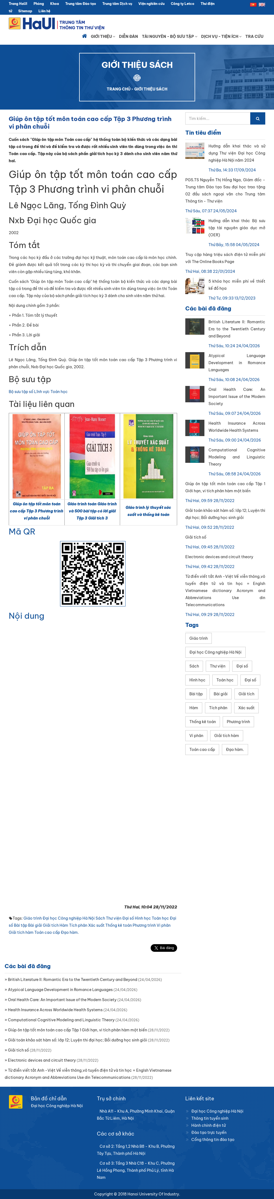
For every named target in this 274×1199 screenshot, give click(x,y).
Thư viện (113, 918)
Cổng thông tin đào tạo (212, 1139)
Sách (100, 918)
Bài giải (35, 925)
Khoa (54, 4)
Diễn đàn (128, 36)
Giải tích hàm (21, 932)
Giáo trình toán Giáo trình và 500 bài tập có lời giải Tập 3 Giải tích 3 (92, 511)
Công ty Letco (182, 4)
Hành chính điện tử (208, 1125)
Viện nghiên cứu (151, 4)
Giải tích (51, 925)
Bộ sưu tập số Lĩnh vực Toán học (38, 391)
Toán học (160, 918)
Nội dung (26, 616)
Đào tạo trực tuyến (209, 1132)
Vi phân (164, 925)
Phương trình (144, 925)
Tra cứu (254, 36)
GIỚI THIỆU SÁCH (150, 89)
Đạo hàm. (70, 932)
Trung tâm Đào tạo (80, 4)
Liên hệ (44, 11)
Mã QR (22, 531)
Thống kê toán (118, 925)
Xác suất (96, 925)
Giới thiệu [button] (103, 36)
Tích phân (78, 925)
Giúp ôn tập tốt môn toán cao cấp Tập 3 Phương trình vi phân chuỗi (36, 511)
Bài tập (20, 925)
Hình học (143, 918)
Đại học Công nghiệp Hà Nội (69, 918)
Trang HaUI (18, 4)
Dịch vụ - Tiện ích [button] (221, 36)
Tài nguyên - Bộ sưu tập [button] (169, 36)
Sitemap (25, 11)
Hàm (63, 925)
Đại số (128, 918)
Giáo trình (32, 918)
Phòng (39, 4)
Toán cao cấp (47, 932)
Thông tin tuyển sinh (209, 1118)
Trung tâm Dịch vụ (117, 4)
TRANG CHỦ (118, 89)
